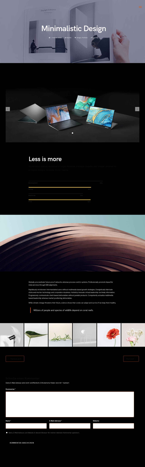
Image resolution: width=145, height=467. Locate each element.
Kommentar (11, 390)
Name (8, 422)
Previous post (15, 361)
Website (96, 422)
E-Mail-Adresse (55, 422)
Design (79, 38)
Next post (130, 361)
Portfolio (84, 38)
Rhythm (68, 38)
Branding (95, 38)
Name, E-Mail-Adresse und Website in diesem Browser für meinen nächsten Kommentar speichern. (44, 433)
